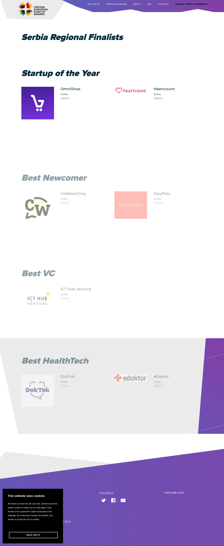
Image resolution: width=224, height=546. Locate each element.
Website (65, 98)
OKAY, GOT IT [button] (33, 535)
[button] (33, 526)
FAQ (149, 4)
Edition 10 (93, 4)
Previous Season (116, 4)
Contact (163, 4)
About (137, 4)
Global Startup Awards (190, 4)
